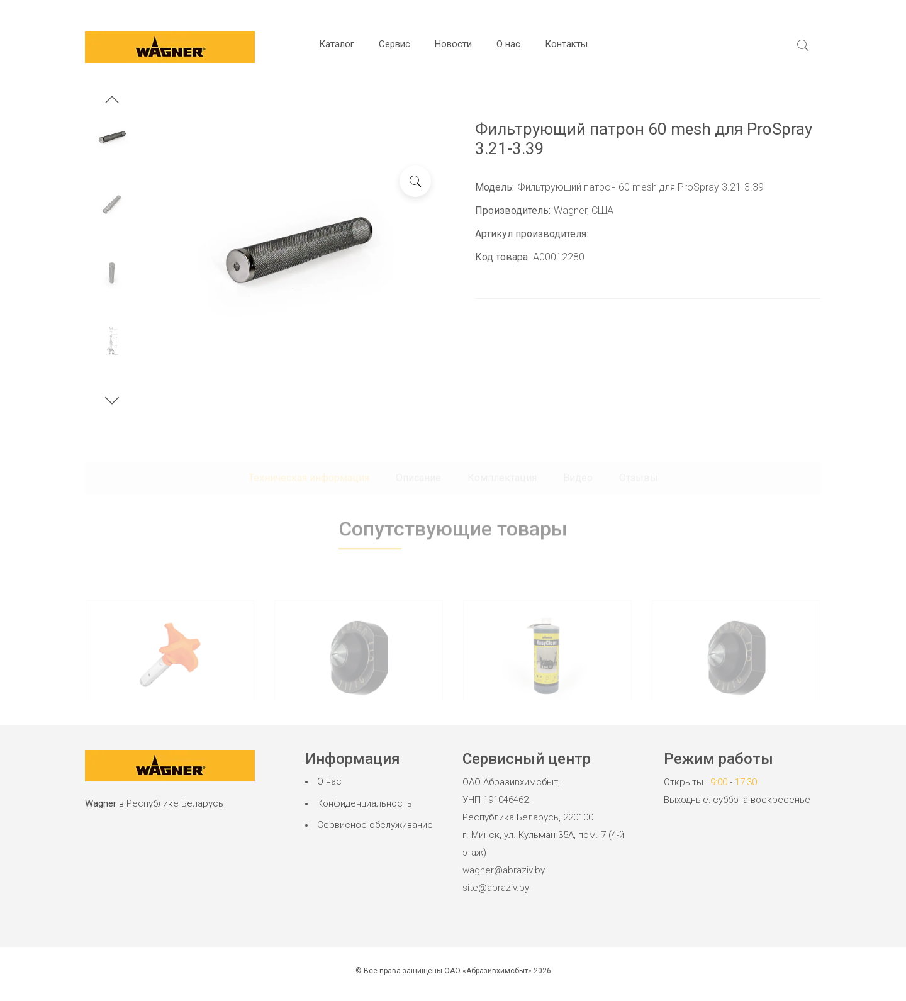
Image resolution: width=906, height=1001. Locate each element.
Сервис (394, 44)
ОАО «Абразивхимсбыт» (488, 970)
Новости (453, 44)
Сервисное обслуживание (375, 824)
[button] (112, 101)
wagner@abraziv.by (503, 870)
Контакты (566, 44)
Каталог (336, 44)
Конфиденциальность (364, 803)
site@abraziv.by (495, 887)
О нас (508, 44)
